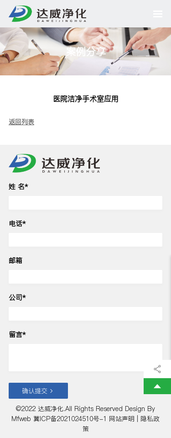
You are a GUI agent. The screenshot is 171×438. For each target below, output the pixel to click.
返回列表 (21, 122)
